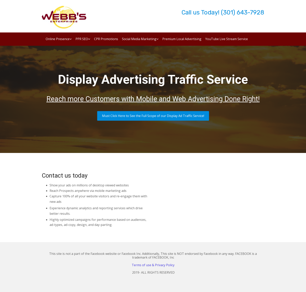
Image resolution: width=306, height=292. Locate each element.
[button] (153, 116)
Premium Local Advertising (181, 39)
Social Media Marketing (139, 39)
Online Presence (57, 39)
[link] (57, 40)
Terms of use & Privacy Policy (153, 265)
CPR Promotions (106, 39)
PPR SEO (82, 39)
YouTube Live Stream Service (226, 39)
